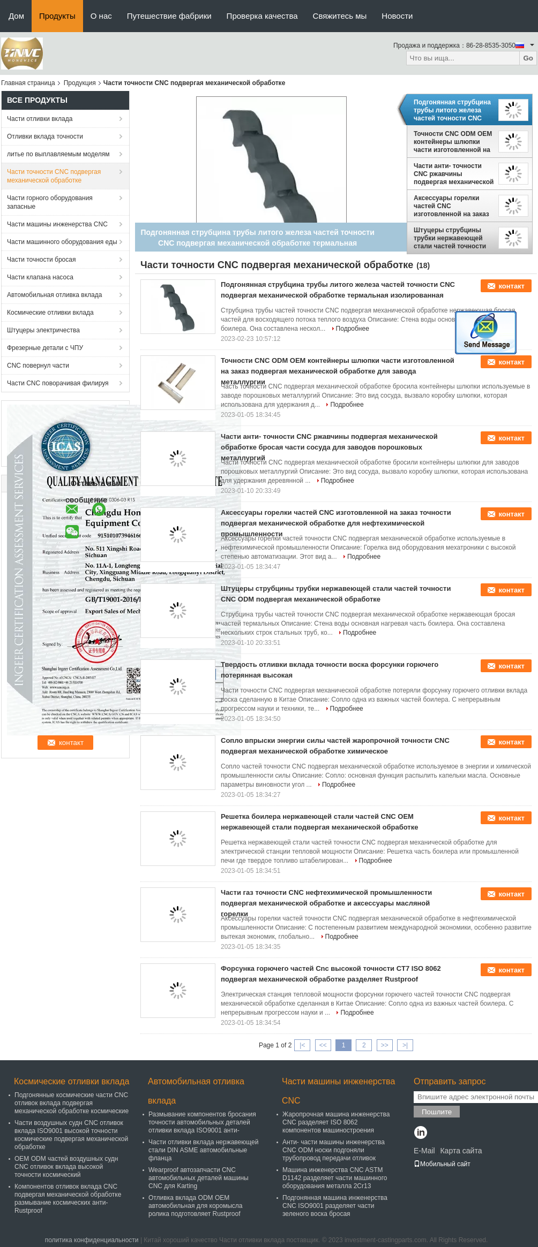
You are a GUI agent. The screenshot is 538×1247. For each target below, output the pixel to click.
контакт (511, 286)
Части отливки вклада (39, 119)
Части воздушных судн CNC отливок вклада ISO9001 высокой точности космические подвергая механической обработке (71, 1135)
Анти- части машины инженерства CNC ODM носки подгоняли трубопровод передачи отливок (333, 1150)
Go (528, 58)
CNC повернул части (38, 365)
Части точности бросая (41, 259)
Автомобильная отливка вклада (54, 295)
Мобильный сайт (442, 1164)
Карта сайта (461, 1150)
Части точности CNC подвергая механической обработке (54, 176)
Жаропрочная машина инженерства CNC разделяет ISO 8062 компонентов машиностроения (336, 1122)
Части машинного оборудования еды (62, 242)
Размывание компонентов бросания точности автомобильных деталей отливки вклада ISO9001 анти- (202, 1122)
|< (302, 1045)
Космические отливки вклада (50, 312)
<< (323, 1045)
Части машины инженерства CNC (57, 224)
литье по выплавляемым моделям (58, 154)
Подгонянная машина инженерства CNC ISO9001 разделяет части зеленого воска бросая (334, 1206)
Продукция (80, 83)
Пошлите (437, 1112)
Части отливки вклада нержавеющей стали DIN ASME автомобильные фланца (203, 1150)
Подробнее (352, 328)
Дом (16, 15)
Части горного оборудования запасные (50, 202)
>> (384, 1045)
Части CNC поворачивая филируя (58, 383)
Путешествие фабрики (169, 15)
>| (405, 1045)
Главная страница (28, 83)
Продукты (57, 15)
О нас (101, 15)
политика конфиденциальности (92, 1240)
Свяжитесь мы (340, 15)
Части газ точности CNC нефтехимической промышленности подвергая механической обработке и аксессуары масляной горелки (326, 903)
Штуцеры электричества (43, 330)
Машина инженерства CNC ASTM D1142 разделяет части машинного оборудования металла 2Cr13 (334, 1178)
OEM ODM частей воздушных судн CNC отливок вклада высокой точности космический (66, 1166)
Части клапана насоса (40, 277)
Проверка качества (262, 15)
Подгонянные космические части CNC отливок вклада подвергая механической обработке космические (71, 1103)
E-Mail (424, 1150)
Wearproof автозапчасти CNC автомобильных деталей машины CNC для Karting (198, 1178)
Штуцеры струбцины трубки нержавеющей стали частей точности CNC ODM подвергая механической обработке (454, 238)
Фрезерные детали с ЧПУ (45, 348)
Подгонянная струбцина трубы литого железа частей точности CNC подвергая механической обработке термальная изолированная (454, 110)
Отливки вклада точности (45, 136)
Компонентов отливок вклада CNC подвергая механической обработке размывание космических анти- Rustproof (67, 1198)
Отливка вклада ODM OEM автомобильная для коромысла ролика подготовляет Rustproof (195, 1206)
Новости (397, 15)
